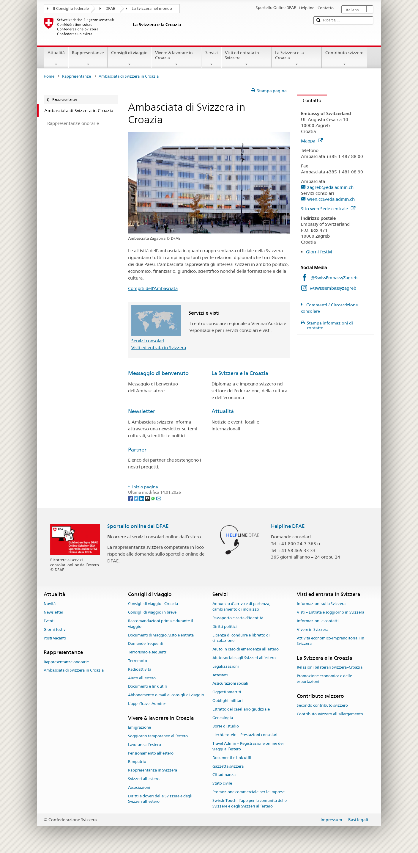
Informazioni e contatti (318, 621)
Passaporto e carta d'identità (237, 618)
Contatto (309, 100)
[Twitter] (136, 498)
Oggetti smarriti (226, 692)
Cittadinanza (224, 775)
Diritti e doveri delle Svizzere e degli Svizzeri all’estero (160, 799)
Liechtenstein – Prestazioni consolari (244, 735)
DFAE (110, 8)
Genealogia (222, 718)
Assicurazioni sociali (230, 683)
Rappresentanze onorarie (66, 662)
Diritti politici (224, 626)
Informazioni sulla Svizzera (321, 604)
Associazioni (139, 787)
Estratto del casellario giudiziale (241, 709)
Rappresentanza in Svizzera (152, 770)
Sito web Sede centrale (328, 208)
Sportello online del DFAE (138, 526)
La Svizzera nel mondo (152, 8)
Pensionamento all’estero (150, 753)
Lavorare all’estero (144, 744)
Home (49, 76)
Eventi (49, 621)
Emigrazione (139, 727)
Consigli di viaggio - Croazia (153, 604)
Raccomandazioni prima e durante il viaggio (160, 624)
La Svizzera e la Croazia (296, 58)
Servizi (211, 58)
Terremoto (137, 660)
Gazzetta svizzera (228, 766)
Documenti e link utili (147, 686)
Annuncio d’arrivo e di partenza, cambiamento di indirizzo (241, 607)
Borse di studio (225, 726)
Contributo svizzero (344, 58)
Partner (137, 449)
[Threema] (148, 498)
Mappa (312, 141)
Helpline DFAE (288, 526)
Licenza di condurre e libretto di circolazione (241, 638)
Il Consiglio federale (71, 8)
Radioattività (139, 669)
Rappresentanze (88, 58)
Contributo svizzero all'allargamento (330, 714)
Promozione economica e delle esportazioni (324, 679)
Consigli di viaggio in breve (152, 612)
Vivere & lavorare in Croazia (176, 58)
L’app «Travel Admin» (147, 703)
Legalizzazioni (225, 666)
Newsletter (141, 411)
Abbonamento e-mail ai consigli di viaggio (166, 695)
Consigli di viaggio (129, 58)
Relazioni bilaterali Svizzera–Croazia (329, 667)
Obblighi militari (227, 700)
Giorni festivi (319, 252)
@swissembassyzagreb (333, 288)
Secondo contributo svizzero (322, 705)
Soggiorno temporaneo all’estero (158, 736)
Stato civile (222, 783)
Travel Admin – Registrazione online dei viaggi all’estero (248, 746)
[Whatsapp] (153, 498)
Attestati (220, 675)
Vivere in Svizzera (312, 629)
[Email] (158, 498)
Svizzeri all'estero (144, 779)
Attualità (56, 58)
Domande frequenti (145, 644)
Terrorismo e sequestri (148, 652)
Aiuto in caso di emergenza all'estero (245, 649)
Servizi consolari (147, 341)
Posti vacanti (55, 638)
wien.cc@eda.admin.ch (331, 199)
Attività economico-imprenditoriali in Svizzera (330, 641)
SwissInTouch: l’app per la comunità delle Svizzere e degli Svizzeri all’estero (249, 803)
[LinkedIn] (142, 498)
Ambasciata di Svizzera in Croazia (74, 670)
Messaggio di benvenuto (158, 373)
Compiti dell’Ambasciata (153, 288)
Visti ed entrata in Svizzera (246, 58)
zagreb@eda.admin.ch (330, 187)
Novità (50, 604)
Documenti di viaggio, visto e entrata (161, 635)
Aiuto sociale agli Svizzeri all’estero (244, 658)
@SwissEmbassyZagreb (333, 277)
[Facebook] (131, 498)
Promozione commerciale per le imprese (248, 792)
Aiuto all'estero (142, 678)
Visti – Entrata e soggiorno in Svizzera (330, 612)
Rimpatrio (137, 762)
